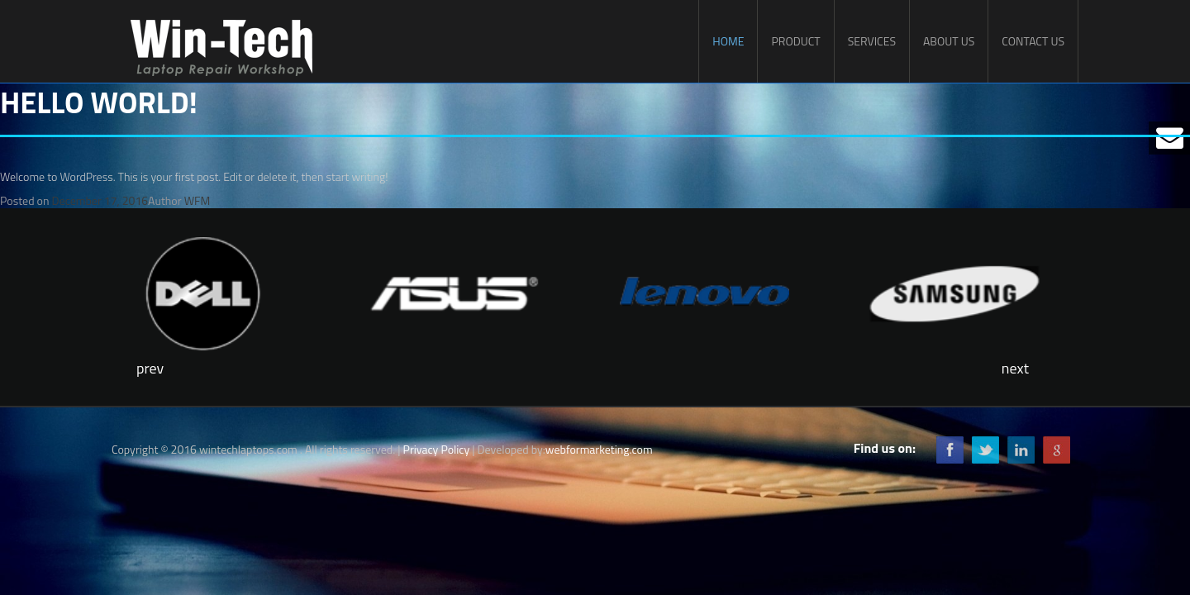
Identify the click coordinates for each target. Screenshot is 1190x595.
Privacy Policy (436, 449)
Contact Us (1033, 41)
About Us (948, 41)
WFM (197, 200)
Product (795, 41)
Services (872, 41)
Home (728, 41)
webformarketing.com (599, 449)
